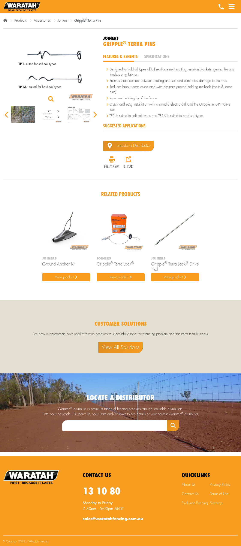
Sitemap (216, 503)
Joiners (62, 20)
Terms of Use (219, 494)
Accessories (42, 20)
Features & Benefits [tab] (120, 56)
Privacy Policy (220, 484)
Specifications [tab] (156, 56)
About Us (188, 484)
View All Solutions (120, 347)
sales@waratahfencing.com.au (113, 519)
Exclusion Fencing (195, 503)
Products (20, 20)
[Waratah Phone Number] (221, 7)
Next (94, 114)
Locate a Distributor (128, 146)
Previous (6, 114)
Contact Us (190, 494)
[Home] (5, 20)
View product (66, 277)
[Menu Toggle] (232, 5)
